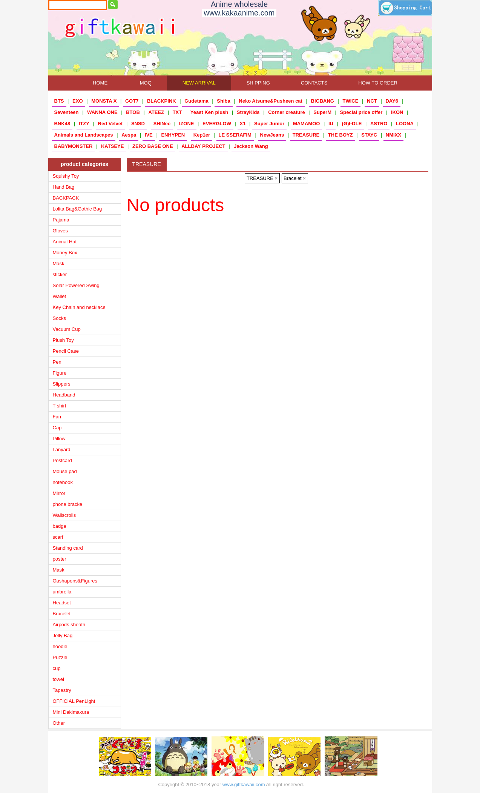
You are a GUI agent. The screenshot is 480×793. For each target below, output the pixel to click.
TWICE (351, 101)
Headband (64, 395)
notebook (63, 482)
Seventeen (66, 112)
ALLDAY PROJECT (203, 146)
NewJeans (272, 135)
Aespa (128, 135)
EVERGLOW (216, 123)
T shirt (59, 406)
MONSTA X (104, 101)
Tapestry (62, 690)
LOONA (405, 123)
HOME (100, 83)
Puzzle (60, 657)
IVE (149, 135)
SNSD (138, 123)
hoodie (60, 646)
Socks (59, 318)
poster (59, 559)
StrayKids (248, 112)
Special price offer (361, 112)
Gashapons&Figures (75, 581)
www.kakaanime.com (239, 13)
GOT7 (131, 101)
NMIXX (393, 135)
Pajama (61, 220)
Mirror (59, 493)
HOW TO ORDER (377, 83)
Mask (58, 263)
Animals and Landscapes (83, 135)
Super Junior (269, 123)
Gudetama (196, 101)
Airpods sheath (69, 624)
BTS (59, 101)
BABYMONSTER (73, 146)
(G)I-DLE (352, 123)
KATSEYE (112, 146)
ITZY (84, 123)
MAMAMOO (306, 123)
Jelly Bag (63, 635)
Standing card (68, 548)
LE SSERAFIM (235, 135)
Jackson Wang (251, 146)
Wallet (59, 296)
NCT (372, 101)
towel (58, 679)
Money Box (65, 252)
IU (330, 123)
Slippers (62, 384)
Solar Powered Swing (76, 285)
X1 (243, 123)
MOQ (146, 83)
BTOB (133, 112)
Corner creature (286, 112)
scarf (58, 537)
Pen (57, 362)
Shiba (223, 101)
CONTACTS (314, 83)
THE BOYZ (340, 135)
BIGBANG (322, 101)
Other (59, 723)
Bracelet (62, 613)
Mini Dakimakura (71, 712)
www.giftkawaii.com (243, 784)
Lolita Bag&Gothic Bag (77, 209)
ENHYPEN (173, 135)
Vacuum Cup (67, 329)
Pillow (59, 438)
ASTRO (379, 123)
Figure (60, 373)
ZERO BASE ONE (152, 146)
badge (59, 526)
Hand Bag (64, 187)
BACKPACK (66, 198)
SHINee (162, 123)
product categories (84, 164)
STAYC (369, 135)
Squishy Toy (66, 176)
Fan (57, 417)
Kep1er (201, 135)
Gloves (60, 231)
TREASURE (306, 135)
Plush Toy (63, 340)
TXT (177, 112)
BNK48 (62, 123)
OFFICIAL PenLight (74, 701)
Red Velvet (110, 123)
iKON (397, 112)
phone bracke (68, 504)
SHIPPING (258, 83)
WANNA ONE (102, 112)
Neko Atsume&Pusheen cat (270, 101)
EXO (77, 101)
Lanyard (62, 449)
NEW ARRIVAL (199, 83)
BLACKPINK (161, 101)
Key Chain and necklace (79, 307)
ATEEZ (156, 112)
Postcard (62, 460)
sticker (60, 274)
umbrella (62, 592)
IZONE (186, 123)
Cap (57, 427)
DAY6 (391, 101)
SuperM (322, 112)
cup (57, 668)
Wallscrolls (64, 515)
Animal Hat (65, 241)
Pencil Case (66, 351)
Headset (62, 603)
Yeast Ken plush (209, 112)
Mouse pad (65, 471)
